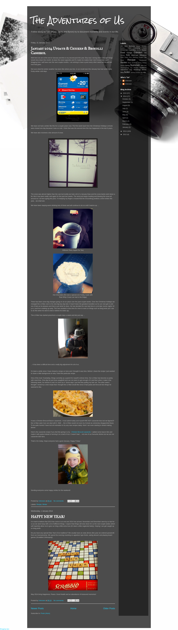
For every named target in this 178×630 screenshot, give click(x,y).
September (126, 102)
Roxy (129, 62)
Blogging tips (4, 629)
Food (123, 53)
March (124, 121)
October (125, 99)
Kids (128, 55)
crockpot (138, 72)
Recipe (39, 504)
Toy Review (134, 67)
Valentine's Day (126, 70)
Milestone (143, 55)
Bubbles (123, 48)
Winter (44, 504)
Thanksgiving (125, 67)
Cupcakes (132, 50)
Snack (122, 65)
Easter (144, 50)
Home (73, 608)
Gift (145, 52)
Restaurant (142, 60)
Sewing (144, 62)
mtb (144, 72)
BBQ (126, 46)
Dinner (139, 50)
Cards (144, 48)
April (124, 118)
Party (126, 57)
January (125, 127)
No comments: (59, 501)
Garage (129, 53)
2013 (125, 131)
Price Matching (133, 57)
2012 (125, 134)
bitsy (122, 72)
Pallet (122, 57)
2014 (125, 96)
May (124, 115)
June (124, 112)
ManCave (134, 55)
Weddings (137, 70)
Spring (127, 65)
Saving (140, 62)
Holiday (123, 55)
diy (142, 72)
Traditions (142, 68)
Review (124, 62)
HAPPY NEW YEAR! (48, 516)
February (125, 124)
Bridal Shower (141, 46)
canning (133, 72)
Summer (135, 65)
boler (127, 72)
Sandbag (134, 62)
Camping (137, 48)
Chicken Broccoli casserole (81, 432)
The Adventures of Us (77, 20)
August (125, 105)
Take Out (143, 65)
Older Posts (109, 608)
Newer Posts (37, 608)
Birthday (132, 46)
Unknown (128, 81)
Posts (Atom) (45, 613)
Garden (138, 52)
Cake (129, 48)
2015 (125, 93)
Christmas (124, 50)
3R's (122, 46)
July (124, 108)
